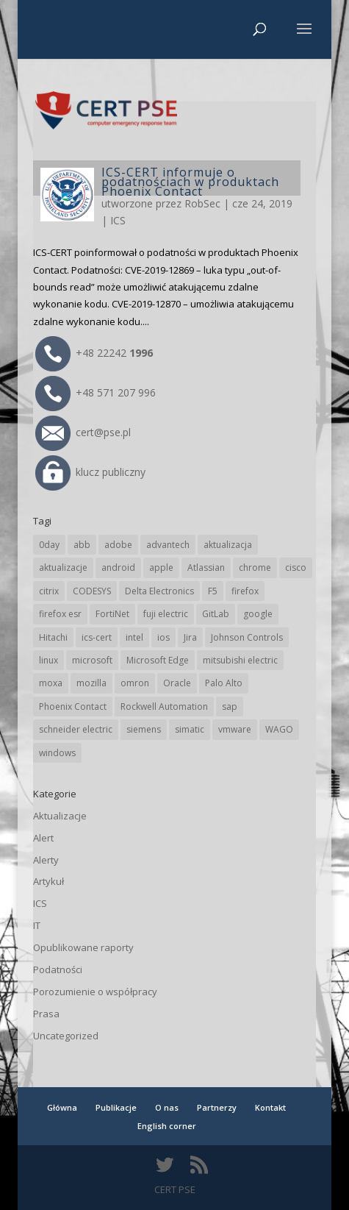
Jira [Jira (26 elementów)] (190, 637)
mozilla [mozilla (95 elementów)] (91, 683)
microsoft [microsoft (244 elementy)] (92, 660)
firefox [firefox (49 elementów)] (245, 591)
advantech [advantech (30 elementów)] (168, 544)
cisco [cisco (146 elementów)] (295, 567)
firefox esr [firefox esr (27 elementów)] (60, 614)
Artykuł (48, 881)
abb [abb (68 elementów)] (81, 544)
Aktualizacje (60, 815)
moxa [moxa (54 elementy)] (50, 683)
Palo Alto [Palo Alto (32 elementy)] (223, 683)
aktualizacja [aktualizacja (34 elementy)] (228, 544)
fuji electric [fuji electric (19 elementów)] (165, 614)
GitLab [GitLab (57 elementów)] (215, 614)
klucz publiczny (90, 472)
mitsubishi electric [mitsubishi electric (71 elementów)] (240, 660)
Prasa (46, 1013)
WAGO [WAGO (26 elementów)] (279, 729)
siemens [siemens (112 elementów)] (143, 729)
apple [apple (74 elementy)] (161, 567)
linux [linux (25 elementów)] (48, 660)
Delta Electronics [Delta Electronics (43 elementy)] (159, 591)
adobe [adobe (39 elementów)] (118, 544)
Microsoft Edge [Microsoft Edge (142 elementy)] (157, 660)
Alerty (46, 859)
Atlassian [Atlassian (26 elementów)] (206, 567)
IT (36, 925)
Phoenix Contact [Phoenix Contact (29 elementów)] (73, 706)
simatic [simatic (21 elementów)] (189, 729)
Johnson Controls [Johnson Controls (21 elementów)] (247, 637)
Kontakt (270, 1107)
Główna (62, 1107)
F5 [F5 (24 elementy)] (212, 591)
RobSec (202, 203)
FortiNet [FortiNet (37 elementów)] (112, 614)
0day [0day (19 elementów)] (49, 544)
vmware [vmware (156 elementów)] (234, 729)
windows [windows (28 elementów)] (57, 753)
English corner (166, 1125)
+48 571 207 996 (95, 392)
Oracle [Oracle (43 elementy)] (177, 683)
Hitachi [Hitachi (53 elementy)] (53, 637)
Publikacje (116, 1107)
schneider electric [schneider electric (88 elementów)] (75, 729)
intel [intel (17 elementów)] (134, 637)
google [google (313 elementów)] (258, 614)
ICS (118, 220)
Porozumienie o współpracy (95, 991)
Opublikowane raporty (83, 947)
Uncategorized (65, 1035)
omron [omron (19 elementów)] (134, 683)
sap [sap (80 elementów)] (229, 706)
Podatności (57, 969)
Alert (43, 837)
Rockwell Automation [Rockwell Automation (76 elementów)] (164, 706)
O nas (167, 1107)
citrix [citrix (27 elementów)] (49, 591)
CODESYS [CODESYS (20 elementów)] (92, 591)
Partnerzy (217, 1107)
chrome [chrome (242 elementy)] (255, 567)
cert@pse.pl (83, 432)
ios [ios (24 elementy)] (163, 637)
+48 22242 (94, 353)
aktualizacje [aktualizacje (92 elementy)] (63, 567)
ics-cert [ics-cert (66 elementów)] (97, 637)
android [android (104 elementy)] (118, 567)
